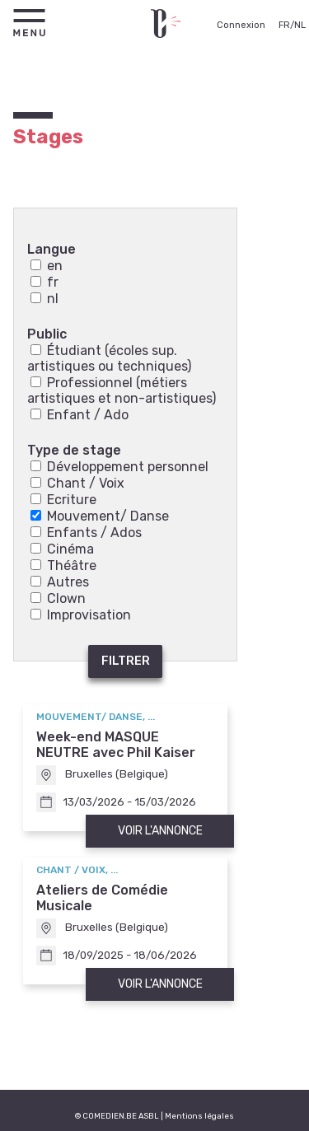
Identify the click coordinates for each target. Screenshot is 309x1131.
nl (44, 298)
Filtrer (125, 661)
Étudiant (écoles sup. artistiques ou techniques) (109, 358)
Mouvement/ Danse (99, 516)
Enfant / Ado (79, 415)
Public (47, 334)
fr (44, 282)
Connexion (241, 25)
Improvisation (80, 615)
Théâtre (63, 565)
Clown (58, 598)
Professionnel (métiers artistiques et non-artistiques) (121, 390)
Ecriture (63, 499)
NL (300, 25)
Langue (51, 249)
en (46, 265)
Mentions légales (199, 1115)
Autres (59, 582)
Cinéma (62, 549)
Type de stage (74, 450)
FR (284, 25)
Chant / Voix (77, 483)
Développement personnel (119, 466)
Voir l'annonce (160, 831)
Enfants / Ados (86, 532)
